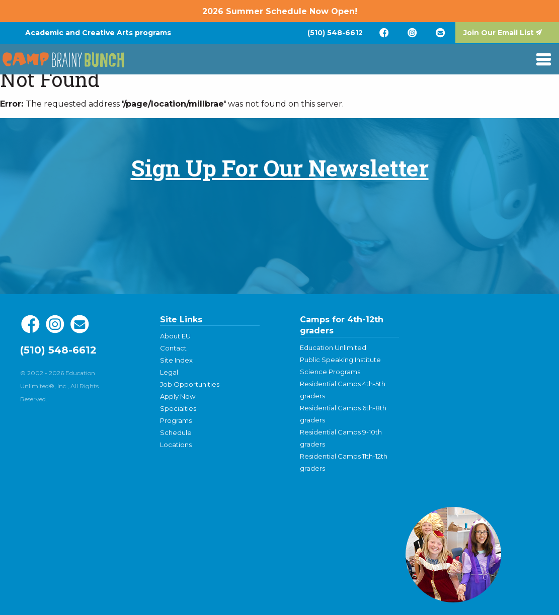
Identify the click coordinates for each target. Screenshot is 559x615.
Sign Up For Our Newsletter (280, 168)
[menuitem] (335, 32)
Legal (169, 372)
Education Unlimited (333, 347)
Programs (176, 420)
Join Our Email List (498, 32)
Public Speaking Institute (340, 360)
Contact (173, 348)
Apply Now (177, 396)
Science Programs (330, 372)
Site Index (176, 360)
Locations (176, 445)
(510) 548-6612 (335, 32)
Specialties (178, 408)
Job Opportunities (189, 384)
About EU (175, 336)
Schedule (176, 432)
